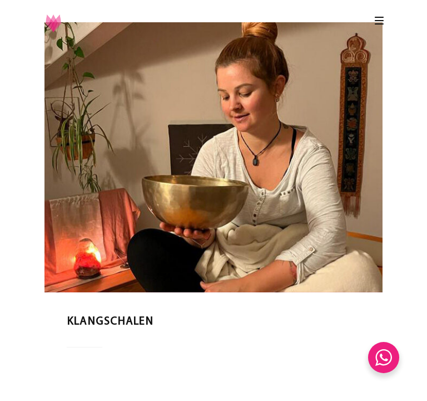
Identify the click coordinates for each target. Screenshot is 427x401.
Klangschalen (110, 321)
